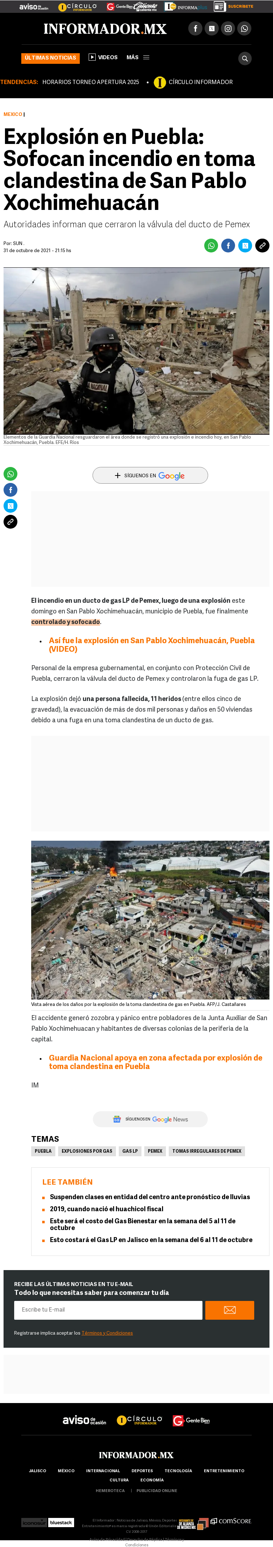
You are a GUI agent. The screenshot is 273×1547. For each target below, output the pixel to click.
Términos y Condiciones (107, 1333)
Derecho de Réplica (144, 1540)
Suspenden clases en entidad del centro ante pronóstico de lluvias (150, 1197)
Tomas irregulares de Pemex (206, 1152)
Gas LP (130, 1152)
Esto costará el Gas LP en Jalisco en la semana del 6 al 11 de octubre (151, 1240)
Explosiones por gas (87, 1152)
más (138, 58)
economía (152, 1480)
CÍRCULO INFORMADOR (201, 82)
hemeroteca (110, 1491)
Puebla (43, 1152)
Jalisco (37, 1471)
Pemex (155, 1152)
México (13, 114)
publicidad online (156, 1491)
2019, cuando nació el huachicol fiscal (106, 1209)
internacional (103, 1471)
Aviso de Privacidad (107, 1540)
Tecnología (178, 1471)
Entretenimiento (224, 1471)
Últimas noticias (50, 58)
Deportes (142, 1471)
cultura (119, 1480)
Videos (103, 57)
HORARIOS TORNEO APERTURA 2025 (90, 82)
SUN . (18, 243)
